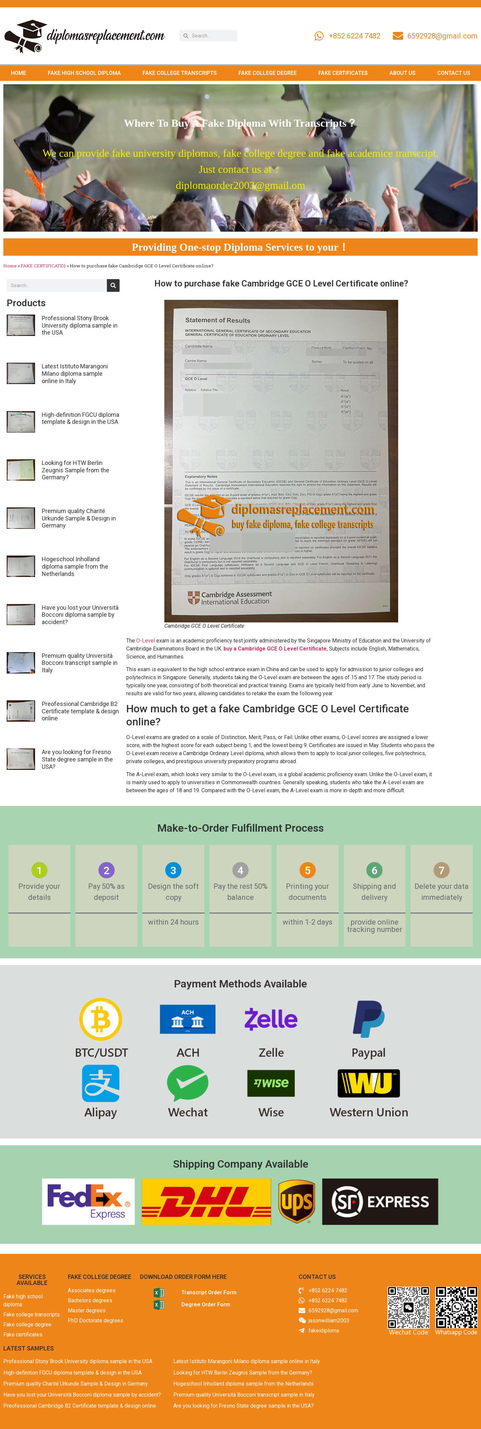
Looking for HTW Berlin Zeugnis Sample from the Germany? (75, 470)
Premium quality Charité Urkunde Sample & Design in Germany (79, 518)
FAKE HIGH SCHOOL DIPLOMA (84, 73)
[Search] (113, 285)
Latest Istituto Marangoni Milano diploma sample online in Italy (75, 373)
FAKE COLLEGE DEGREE (267, 73)
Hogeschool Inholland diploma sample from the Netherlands (75, 566)
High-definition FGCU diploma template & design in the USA (80, 418)
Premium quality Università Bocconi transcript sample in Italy (80, 663)
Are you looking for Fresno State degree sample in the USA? (77, 759)
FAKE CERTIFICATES (343, 73)
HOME (18, 73)
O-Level (145, 640)
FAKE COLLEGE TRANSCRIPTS (180, 73)
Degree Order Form (205, 1304)
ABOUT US (402, 73)
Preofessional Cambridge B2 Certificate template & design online (80, 711)
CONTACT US (453, 73)
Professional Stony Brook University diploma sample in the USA (80, 325)
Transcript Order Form (208, 1292)
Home (10, 266)
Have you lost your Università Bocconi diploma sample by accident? (80, 614)
